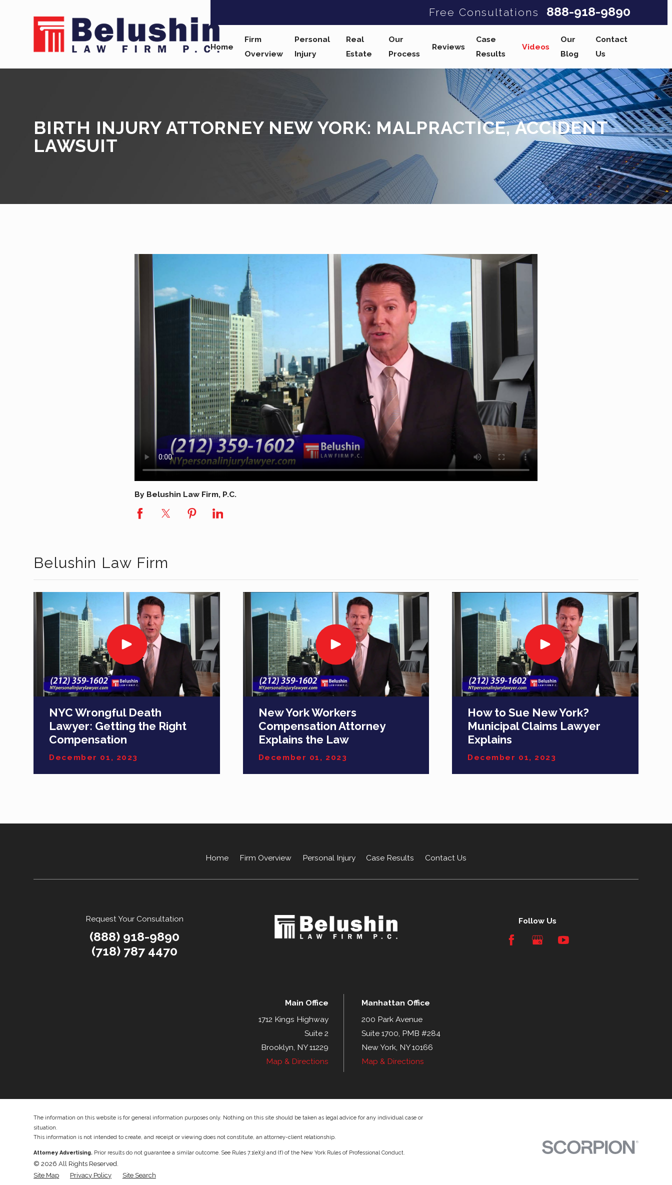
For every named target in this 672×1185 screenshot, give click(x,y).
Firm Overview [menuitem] (263, 46)
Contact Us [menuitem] (612, 46)
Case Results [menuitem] (491, 46)
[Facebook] (511, 940)
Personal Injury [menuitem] (312, 46)
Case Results (390, 857)
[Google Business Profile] (537, 940)
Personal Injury (329, 857)
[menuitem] (46, 1175)
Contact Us (445, 857)
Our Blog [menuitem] (569, 46)
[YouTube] (563, 940)
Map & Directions (297, 1061)
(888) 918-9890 (135, 937)
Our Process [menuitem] (404, 46)
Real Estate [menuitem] (359, 46)
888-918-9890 (588, 12)
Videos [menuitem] (536, 47)
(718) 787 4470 (135, 952)
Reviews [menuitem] (448, 47)
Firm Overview (266, 857)
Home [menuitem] (222, 47)
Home (217, 857)
